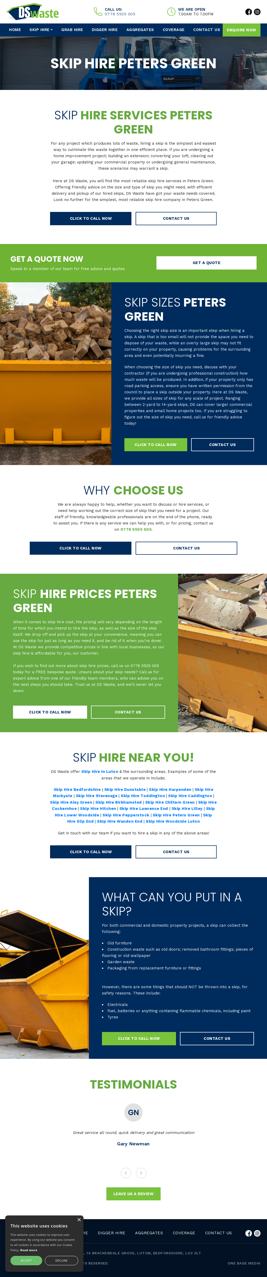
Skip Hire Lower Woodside (81, 813)
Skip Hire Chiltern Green (175, 801)
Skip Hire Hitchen (107, 807)
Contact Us (206, 30)
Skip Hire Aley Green (75, 801)
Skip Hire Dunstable (125, 788)
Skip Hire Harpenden (170, 788)
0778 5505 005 (120, 14)
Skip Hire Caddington (191, 795)
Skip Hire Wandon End (125, 820)
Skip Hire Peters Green (187, 813)
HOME (16, 30)
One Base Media (244, 1263)
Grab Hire (73, 30)
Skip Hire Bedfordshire (77, 788)
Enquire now (241, 30)
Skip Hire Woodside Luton (178, 820)
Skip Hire (40, 30)
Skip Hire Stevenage (96, 795)
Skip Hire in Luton (99, 771)
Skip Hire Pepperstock (136, 813)
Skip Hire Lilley (198, 807)
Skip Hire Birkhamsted (123, 801)
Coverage (174, 30)
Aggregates (141, 30)
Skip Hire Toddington (143, 795)
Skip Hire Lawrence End (154, 807)
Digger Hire (106, 30)
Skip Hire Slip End (80, 820)
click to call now (103, 218)
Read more (29, 1250)
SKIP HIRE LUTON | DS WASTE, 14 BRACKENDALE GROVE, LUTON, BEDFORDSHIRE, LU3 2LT (113, 1253)
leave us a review (133, 1194)
